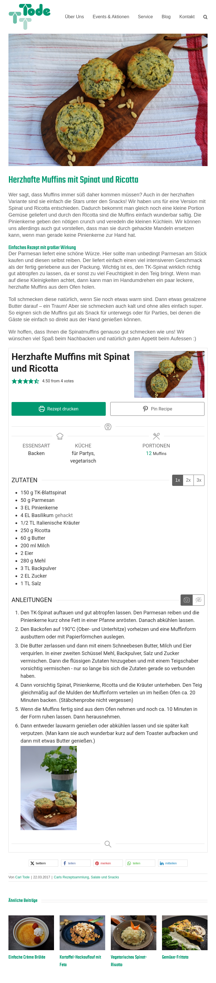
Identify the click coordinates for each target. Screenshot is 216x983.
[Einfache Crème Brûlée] (31, 918)
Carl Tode (22, 877)
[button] (205, 17)
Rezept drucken (58, 409)
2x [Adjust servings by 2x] (188, 480)
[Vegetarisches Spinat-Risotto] (133, 918)
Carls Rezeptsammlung (71, 877)
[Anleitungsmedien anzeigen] (186, 600)
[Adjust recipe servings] (149, 453)
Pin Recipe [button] (157, 409)
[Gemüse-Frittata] (185, 918)
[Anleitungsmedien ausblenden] (198, 600)
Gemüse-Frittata (175, 957)
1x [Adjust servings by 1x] (177, 480)
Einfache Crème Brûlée (26, 957)
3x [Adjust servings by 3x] (199, 480)
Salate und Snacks (105, 877)
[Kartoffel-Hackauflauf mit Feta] (82, 918)
